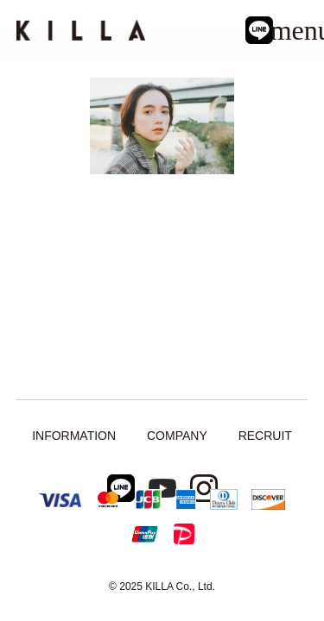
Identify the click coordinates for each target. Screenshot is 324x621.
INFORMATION (74, 435)
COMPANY (177, 435)
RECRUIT (265, 435)
